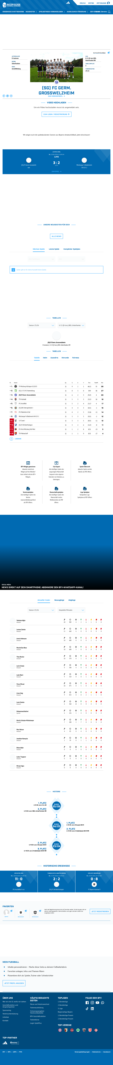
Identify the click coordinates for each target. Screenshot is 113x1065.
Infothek (91, 3)
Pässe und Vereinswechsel (39, 1004)
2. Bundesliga (63, 1005)
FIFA (20, 1052)
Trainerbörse (34, 1020)
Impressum (106, 1052)
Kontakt (5, 1020)
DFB (9, 1052)
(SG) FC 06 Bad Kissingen (26, 425)
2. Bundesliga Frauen (65, 1019)
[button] (4, 96)
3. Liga (60, 1008)
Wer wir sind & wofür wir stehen (14, 1002)
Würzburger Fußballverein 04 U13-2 (29, 416)
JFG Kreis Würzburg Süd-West (27, 429)
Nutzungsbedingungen (82, 1052)
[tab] (39, 250)
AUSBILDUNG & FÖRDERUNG (77, 12)
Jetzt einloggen (101, 3)
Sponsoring (7, 1010)
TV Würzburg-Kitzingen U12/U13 (28, 386)
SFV (4, 1052)
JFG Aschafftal (23, 403)
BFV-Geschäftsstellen (38, 1016)
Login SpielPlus (36, 1023)
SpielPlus (83, 3)
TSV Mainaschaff (23, 433)
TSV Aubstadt (22, 399)
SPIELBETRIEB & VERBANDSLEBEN (52, 12)
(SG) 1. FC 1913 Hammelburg (27, 391)
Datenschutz (96, 1052)
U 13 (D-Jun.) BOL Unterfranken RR (90, 59)
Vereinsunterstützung (10, 1014)
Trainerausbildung (36, 1007)
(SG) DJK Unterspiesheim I (26, 408)
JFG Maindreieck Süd (24, 412)
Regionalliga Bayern (65, 1012)
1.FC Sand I (22, 420)
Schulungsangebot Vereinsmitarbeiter (37, 1012)
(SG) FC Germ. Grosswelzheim (27, 395)
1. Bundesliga (63, 1002)
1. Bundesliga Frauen (65, 1015)
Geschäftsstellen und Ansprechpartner (10, 1006)
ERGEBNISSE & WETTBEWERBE (13, 12)
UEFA (15, 1052)
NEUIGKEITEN (31, 12)
